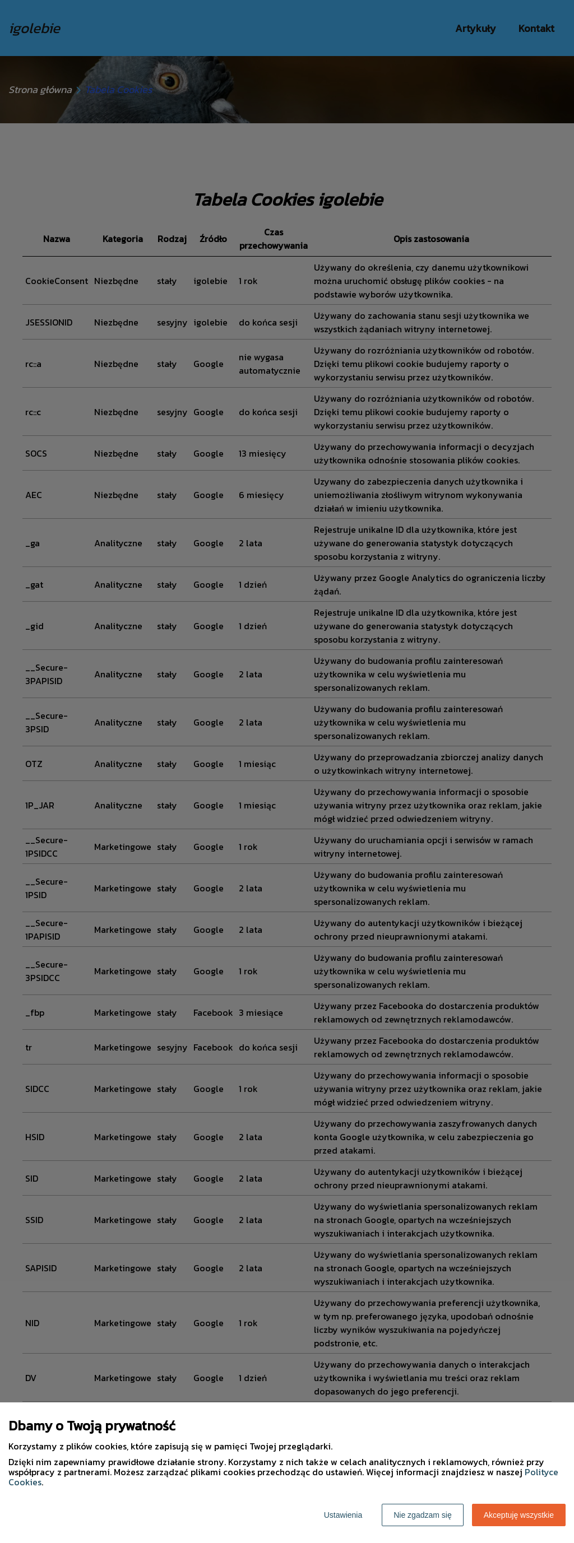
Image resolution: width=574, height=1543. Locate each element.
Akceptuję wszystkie (519, 1515)
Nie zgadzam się (423, 1515)
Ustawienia (343, 1515)
